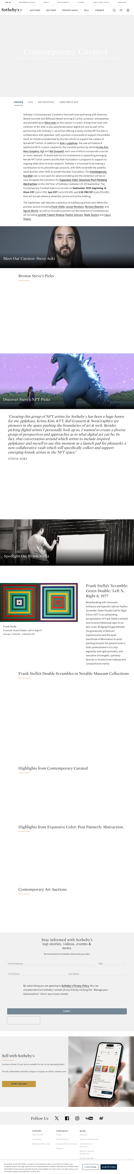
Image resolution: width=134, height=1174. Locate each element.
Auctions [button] (35, 10)
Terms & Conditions (89, 1139)
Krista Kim (102, 147)
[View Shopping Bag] (128, 10)
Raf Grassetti (56, 151)
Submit (67, 1011)
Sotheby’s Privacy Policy (75, 985)
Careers (60, 1148)
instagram (77, 1118)
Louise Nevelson (75, 206)
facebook (67, 1118)
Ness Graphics (31, 151)
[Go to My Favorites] (121, 10)
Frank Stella (58, 206)
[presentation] (23, 1020)
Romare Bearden (94, 206)
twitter (57, 1118)
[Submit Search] (114, 10)
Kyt (42, 151)
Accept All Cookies (108, 1167)
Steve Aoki (50, 122)
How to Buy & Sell (101, 2)
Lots (30, 102)
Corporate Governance (67, 1144)
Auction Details (46, 102)
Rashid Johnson (74, 215)
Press (59, 1135)
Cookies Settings (90, 1167)
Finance (99, 10)
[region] (67, 1167)
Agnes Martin (30, 210)
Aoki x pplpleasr (69, 143)
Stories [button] (81, 2)
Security (84, 1135)
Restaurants (63, 2)
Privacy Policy (62, 1139)
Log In (8, 2)
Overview (18, 102)
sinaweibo (101, 1118)
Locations (37, 1139)
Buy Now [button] (51, 10)
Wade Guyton (91, 215)
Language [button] (122, 2)
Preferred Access (27, 2)
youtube (89, 1118)
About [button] (46, 2)
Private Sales (70, 10)
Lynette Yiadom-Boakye (51, 215)
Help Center (37, 1135)
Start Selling (19, 1084)
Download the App (41, 1144)
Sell (86, 10)
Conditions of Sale (69, 102)
